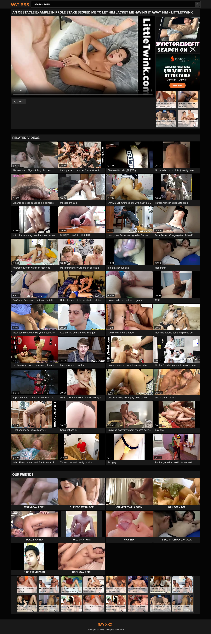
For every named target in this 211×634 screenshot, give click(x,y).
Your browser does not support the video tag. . (83, 56)
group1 (20, 101)
